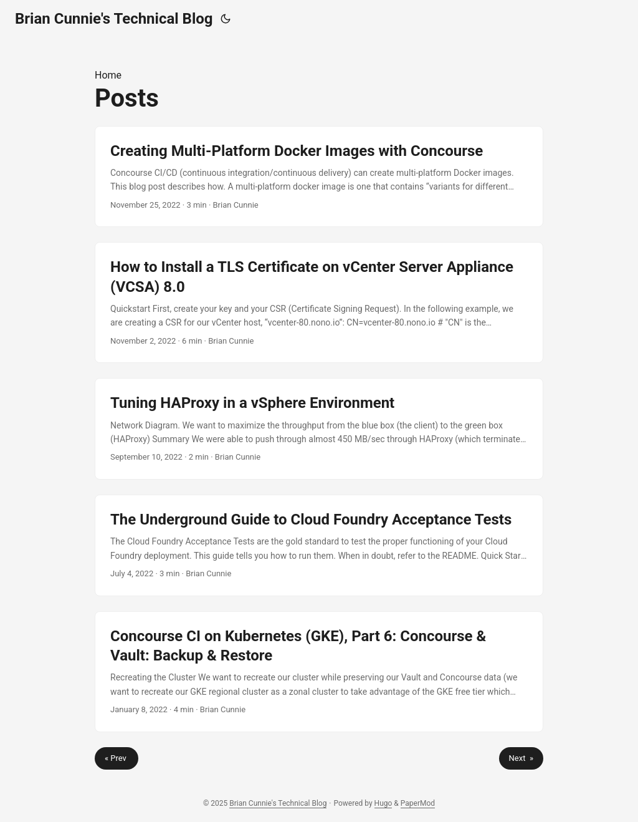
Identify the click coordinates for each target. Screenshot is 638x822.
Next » (521, 758)
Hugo (383, 803)
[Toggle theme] (225, 18)
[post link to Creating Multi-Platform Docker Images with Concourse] (319, 177)
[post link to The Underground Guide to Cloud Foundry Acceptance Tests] (319, 545)
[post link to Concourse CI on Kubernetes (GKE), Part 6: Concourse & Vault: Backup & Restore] (319, 672)
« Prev (116, 758)
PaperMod (418, 803)
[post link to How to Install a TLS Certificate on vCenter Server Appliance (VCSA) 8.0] (319, 302)
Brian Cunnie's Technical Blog (114, 18)
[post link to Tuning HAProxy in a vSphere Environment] (319, 429)
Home (108, 75)
